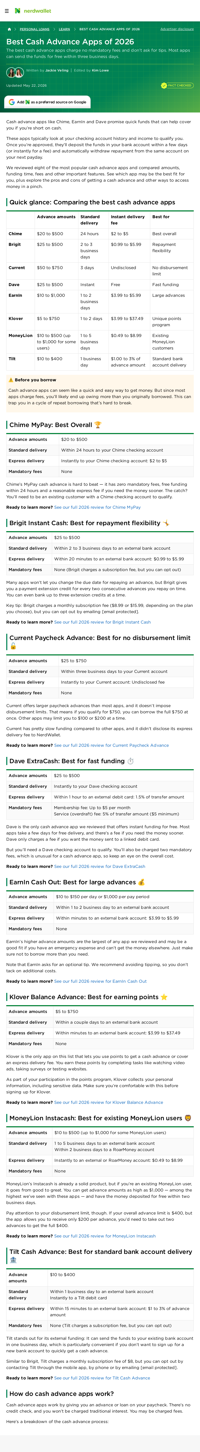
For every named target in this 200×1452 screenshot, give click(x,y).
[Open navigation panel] (7, 11)
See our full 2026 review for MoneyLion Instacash (105, 1236)
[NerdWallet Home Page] (32, 10)
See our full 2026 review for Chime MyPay (97, 507)
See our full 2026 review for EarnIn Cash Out (100, 981)
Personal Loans (34, 29)
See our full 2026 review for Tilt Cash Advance (102, 1378)
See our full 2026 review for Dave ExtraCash (99, 866)
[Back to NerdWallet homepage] (9, 29)
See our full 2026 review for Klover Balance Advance (108, 1102)
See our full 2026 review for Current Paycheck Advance (111, 745)
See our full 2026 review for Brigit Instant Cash (102, 622)
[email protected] (120, 611)
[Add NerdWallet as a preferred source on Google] (47, 102)
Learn (64, 29)
